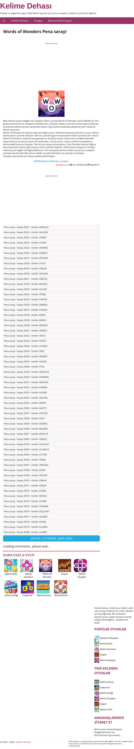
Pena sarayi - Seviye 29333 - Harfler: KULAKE (25, 289)
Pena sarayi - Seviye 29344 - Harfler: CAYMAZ (25, 346)
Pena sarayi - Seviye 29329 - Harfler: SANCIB (25, 268)
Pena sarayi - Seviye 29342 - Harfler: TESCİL (25, 335)
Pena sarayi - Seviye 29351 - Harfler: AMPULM (26, 382)
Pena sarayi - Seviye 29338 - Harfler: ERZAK (24, 315)
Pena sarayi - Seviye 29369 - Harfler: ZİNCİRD (25, 475)
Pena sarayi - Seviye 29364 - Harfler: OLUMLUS (26, 449)
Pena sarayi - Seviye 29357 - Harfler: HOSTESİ (26, 413)
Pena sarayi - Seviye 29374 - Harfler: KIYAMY (25, 501)
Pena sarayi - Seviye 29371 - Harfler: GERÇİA (25, 485)
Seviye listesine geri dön (51, 538)
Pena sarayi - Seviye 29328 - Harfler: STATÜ (25, 263)
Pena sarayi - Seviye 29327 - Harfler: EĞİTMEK (26, 258)
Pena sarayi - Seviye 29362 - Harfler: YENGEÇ (25, 439)
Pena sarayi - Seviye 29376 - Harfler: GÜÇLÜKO (26, 511)
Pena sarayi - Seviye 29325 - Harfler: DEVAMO (26, 247)
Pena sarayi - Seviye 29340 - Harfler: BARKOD (26, 325)
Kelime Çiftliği (103, 693)
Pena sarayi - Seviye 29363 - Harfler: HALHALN (26, 444)
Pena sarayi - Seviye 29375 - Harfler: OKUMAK (26, 506)
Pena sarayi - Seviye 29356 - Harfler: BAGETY (25, 408)
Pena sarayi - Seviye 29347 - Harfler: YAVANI (25, 361)
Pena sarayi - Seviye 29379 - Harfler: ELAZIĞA (25, 526)
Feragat (38, 20)
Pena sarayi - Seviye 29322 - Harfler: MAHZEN (26, 232)
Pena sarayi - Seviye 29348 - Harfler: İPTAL (24, 366)
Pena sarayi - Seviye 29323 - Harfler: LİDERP (25, 237)
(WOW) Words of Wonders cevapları (51, 161)
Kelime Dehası (26, 6)
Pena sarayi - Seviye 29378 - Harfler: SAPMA (25, 521)
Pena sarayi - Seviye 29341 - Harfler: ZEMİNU (25, 330)
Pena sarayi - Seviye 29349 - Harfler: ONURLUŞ (26, 371)
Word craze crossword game (108, 729)
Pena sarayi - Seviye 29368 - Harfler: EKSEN (25, 470)
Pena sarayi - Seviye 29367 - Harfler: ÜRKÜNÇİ (26, 465)
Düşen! (100, 654)
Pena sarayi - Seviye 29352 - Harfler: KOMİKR (25, 387)
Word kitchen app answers (107, 735)
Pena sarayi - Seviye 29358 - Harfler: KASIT (24, 418)
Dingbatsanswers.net (104, 732)
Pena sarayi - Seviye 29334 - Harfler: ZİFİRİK (25, 294)
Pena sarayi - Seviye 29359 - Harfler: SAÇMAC (26, 423)
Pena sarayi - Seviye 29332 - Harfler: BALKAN (25, 284)
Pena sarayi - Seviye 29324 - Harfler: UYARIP (25, 242)
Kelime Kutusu (104, 681)
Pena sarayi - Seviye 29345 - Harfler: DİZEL (24, 351)
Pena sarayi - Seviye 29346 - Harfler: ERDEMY (25, 356)
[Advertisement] (51, 64)
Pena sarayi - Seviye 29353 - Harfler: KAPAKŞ (25, 392)
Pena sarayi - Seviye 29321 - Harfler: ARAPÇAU (26, 227)
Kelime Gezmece (105, 649)
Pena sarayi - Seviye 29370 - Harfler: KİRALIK (25, 480)
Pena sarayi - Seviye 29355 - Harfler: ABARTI (25, 402)
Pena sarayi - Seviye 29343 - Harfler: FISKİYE (25, 340)
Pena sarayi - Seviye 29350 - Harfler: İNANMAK (26, 377)
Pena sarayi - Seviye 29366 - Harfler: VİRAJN (25, 459)
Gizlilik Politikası (19, 20)
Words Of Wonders (106, 638)
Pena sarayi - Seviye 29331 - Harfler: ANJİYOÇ (25, 278)
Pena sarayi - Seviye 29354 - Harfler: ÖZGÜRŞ (26, 397)
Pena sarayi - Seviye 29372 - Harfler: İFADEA (25, 490)
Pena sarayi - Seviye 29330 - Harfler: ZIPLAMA (26, 273)
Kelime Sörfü (103, 643)
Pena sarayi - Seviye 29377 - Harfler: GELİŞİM (25, 516)
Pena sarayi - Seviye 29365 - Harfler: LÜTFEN (25, 454)
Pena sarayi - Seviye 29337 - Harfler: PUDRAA (26, 309)
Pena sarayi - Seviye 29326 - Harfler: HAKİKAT (26, 253)
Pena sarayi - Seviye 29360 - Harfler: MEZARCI (26, 428)
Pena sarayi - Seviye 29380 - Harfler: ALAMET (25, 532)
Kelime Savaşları (105, 660)
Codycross (102, 687)
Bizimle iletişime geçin (60, 20)
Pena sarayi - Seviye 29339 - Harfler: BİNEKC (25, 320)
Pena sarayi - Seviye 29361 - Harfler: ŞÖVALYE (26, 433)
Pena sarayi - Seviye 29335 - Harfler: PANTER (25, 299)
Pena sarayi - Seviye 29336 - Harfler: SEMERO (26, 304)
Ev (4, 20)
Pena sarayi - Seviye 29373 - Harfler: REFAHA (25, 496)
